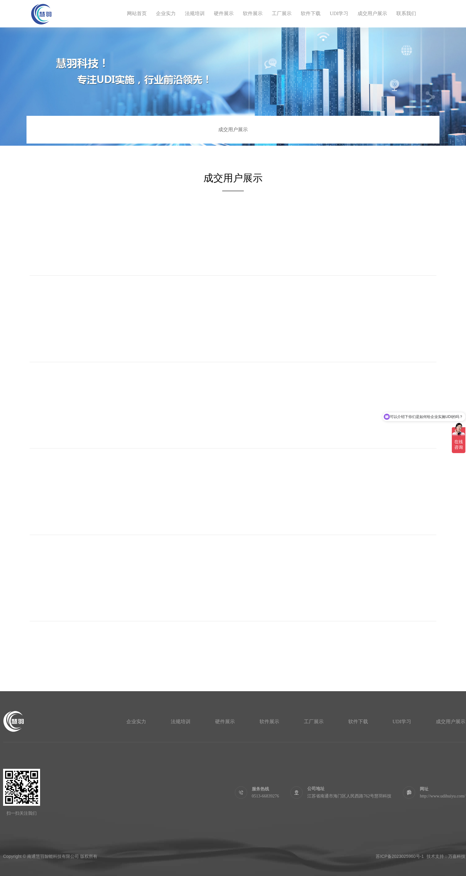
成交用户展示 (372, 13)
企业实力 (166, 13)
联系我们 (406, 13)
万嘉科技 (456, 856)
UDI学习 (339, 13)
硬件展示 (224, 13)
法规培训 (195, 13)
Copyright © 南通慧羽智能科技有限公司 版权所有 (50, 856)
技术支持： (437, 856)
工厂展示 (282, 13)
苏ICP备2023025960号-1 (400, 856)
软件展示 (253, 13)
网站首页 (137, 13)
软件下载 (311, 13)
